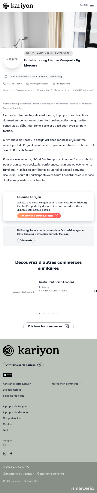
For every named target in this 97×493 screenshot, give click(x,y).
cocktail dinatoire (13, 108)
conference (62, 103)
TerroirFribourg (11, 103)
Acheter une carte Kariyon (39, 216)
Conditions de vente (50, 473)
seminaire (75, 103)
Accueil (6, 90)
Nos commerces (24, 90)
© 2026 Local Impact (17, 466)
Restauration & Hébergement (51, 90)
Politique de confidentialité (20, 481)
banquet (87, 103)
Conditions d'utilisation (18, 473)
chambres (26, 103)
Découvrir (26, 240)
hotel (36, 103)
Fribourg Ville (48, 103)
